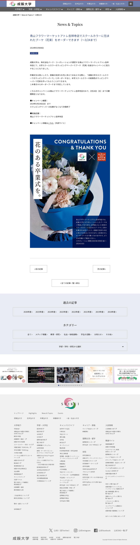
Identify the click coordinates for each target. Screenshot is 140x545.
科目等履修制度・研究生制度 (69, 451)
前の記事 (38, 269)
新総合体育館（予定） (67, 488)
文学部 (40, 437)
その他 (109, 334)
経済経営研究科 (42, 467)
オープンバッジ (64, 445)
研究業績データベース (90, 463)
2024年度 (52, 311)
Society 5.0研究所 (111, 471)
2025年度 (40, 311)
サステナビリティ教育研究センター (112, 451)
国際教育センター (89, 442)
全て (30, 334)
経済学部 (40, 429)
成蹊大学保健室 (110, 447)
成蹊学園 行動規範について (114, 511)
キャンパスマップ (19, 477)
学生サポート (64, 434)
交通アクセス (18, 480)
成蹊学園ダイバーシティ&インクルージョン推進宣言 (114, 488)
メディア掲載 (41, 334)
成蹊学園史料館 (111, 474)
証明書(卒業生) (64, 498)
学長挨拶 (16, 429)
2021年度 (88, 311)
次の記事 (101, 269)
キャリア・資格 (89, 425)
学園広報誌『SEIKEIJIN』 (22, 447)
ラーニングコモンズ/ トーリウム (66, 481)
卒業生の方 (91, 4)
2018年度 (112, 311)
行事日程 (62, 431)
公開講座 (62, 461)
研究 (84, 451)
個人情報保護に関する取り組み (112, 492)
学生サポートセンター (66, 472)
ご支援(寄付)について (21, 495)
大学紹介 (17, 425)
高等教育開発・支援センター (115, 463)
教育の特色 (17, 436)
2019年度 (100, 311)
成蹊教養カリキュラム (44, 445)
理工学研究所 (110, 465)
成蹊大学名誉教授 (20, 469)
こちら (51, 123)
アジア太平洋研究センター (114, 468)
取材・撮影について (21, 504)
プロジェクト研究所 (89, 472)
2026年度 (28, 311)
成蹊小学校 (44, 539)
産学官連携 (86, 466)
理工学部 (40, 442)
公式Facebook (102, 530)
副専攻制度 (40, 448)
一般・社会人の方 (117, 4)
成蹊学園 (35, 539)
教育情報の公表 (19, 490)
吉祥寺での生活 (64, 429)
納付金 (63, 442)
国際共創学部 (42, 440)
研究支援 (85, 474)
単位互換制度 (64, 453)
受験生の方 (67, 4)
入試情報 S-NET (111, 429)
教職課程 (62, 464)
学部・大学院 (42, 425)
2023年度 (64, 311)
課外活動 (62, 437)
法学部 (40, 434)
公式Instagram (82, 530)
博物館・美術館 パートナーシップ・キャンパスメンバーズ (69, 457)
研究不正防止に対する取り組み (92, 482)
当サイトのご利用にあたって (115, 516)
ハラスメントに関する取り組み (112, 502)
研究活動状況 (87, 455)
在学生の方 (79, 4)
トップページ (19, 413)
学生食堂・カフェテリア (67, 477)
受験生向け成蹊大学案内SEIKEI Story (21, 432)
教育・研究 (56, 334)
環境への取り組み (111, 484)
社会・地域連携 (71, 334)
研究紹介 (86, 485)
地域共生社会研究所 (90, 469)
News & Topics (47, 413)
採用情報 (17, 509)
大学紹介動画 (18, 453)
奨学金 (62, 440)
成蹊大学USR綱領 (19, 442)
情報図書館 (109, 444)
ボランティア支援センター (114, 460)
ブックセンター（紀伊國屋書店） (70, 475)
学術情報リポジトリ (90, 461)
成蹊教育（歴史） (20, 439)
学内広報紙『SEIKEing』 (21, 450)
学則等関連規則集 (42, 478)
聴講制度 (62, 448)
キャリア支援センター (90, 429)
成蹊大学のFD (19, 460)
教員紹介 (17, 463)
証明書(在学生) (64, 495)
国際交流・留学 (89, 438)
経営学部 (40, 431)
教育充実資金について (21, 498)
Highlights (33, 413)
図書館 (63, 466)
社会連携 (16, 471)
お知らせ (34, 53)
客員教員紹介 (19, 466)
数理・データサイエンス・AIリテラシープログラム (45, 452)
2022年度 (76, 311)
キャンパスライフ (67, 425)
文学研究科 (41, 473)
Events (60, 413)
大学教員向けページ (44, 481)
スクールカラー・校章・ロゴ (24, 444)
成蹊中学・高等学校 (56, 539)
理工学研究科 (42, 475)
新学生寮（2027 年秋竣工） (69, 485)
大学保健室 (63, 469)
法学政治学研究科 (43, 470)
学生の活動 (86, 334)
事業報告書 (18, 474)
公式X (59, 530)
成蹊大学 (21, 538)
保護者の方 (103, 4)
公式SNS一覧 (120, 530)
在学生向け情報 (64, 501)
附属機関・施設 (19, 487)
